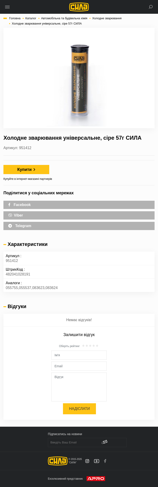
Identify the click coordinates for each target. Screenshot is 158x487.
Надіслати (79, 409)
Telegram (19, 226)
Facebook (19, 205)
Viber (15, 215)
